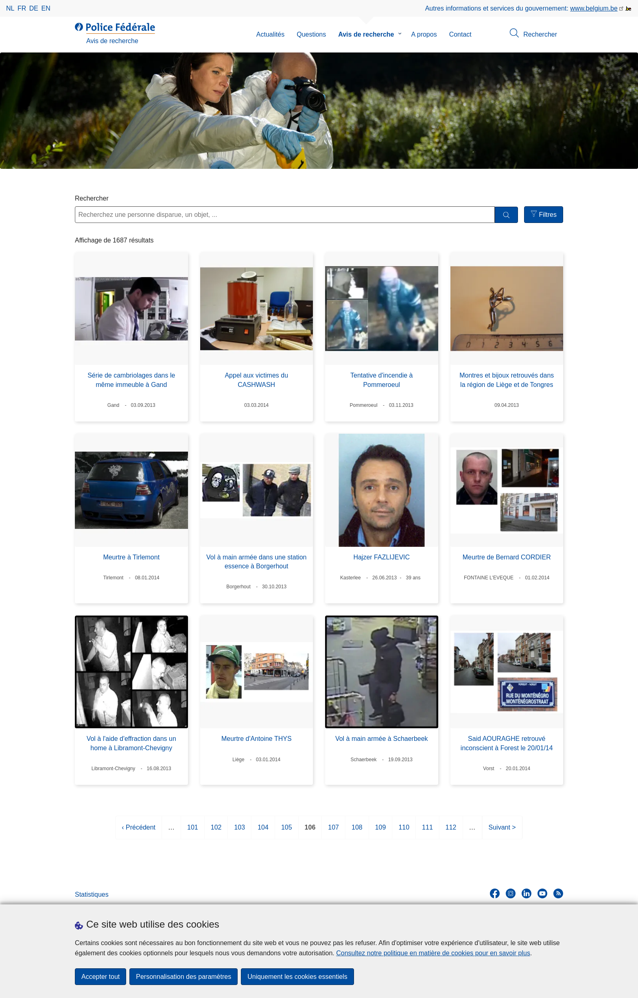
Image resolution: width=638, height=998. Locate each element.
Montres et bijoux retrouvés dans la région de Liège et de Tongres (506, 380)
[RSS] (558, 893)
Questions (311, 34)
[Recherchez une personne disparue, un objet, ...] (285, 214)
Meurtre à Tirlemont (131, 557)
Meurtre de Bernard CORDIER (507, 557)
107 (333, 830)
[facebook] (495, 893)
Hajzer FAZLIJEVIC (381, 557)
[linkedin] (526, 893)
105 (286, 830)
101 (192, 830)
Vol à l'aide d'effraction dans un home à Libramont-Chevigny (131, 743)
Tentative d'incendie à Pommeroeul (381, 380)
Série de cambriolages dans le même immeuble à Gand (131, 380)
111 (427, 830)
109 (380, 830)
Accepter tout (100, 976)
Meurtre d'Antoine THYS (256, 738)
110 (403, 830)
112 (451, 830)
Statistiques (92, 894)
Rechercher (92, 198)
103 (239, 830)
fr (21, 8)
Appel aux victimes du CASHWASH (256, 380)
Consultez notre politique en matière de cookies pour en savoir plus (433, 953)
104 (263, 830)
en (46, 8)
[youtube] (542, 893)
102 (216, 830)
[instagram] (511, 893)
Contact (460, 34)
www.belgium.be (594, 8)
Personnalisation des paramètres (183, 976)
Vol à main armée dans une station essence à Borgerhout (256, 562)
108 (357, 830)
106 (310, 830)
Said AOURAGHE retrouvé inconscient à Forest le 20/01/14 (507, 743)
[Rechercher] (506, 215)
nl (10, 8)
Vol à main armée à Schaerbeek (381, 738)
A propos (424, 34)
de (33, 8)
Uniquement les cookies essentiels (297, 976)
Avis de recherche (366, 34)
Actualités (270, 34)
